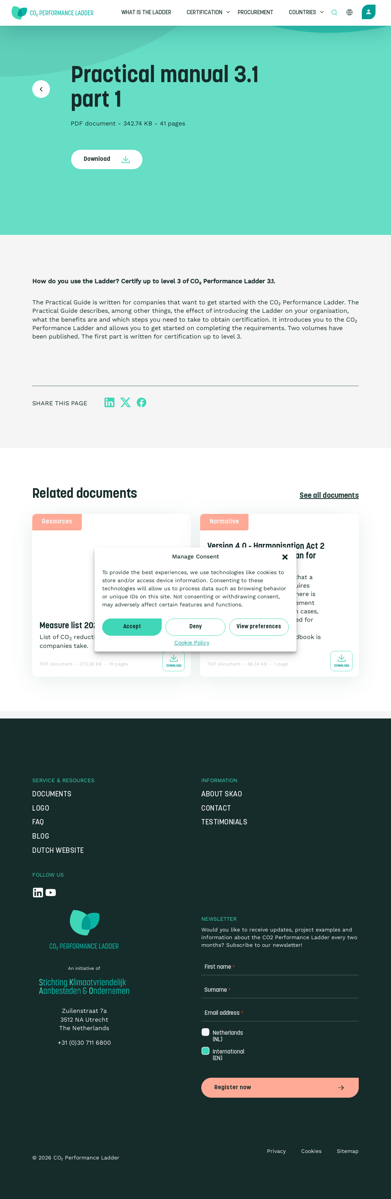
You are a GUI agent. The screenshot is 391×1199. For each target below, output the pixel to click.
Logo (40, 809)
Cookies (311, 1151)
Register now (280, 1088)
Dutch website (58, 851)
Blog (40, 837)
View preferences (259, 627)
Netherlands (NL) (227, 1037)
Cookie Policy (191, 642)
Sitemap (348, 1151)
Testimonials (224, 823)
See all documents (329, 496)
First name (219, 967)
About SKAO (221, 794)
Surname (217, 991)
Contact (216, 809)
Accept (132, 627)
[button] (285, 557)
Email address (224, 1014)
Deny (195, 627)
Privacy (276, 1151)
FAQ (38, 823)
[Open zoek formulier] (335, 13)
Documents (52, 794)
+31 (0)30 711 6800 (84, 1043)
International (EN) (228, 1056)
